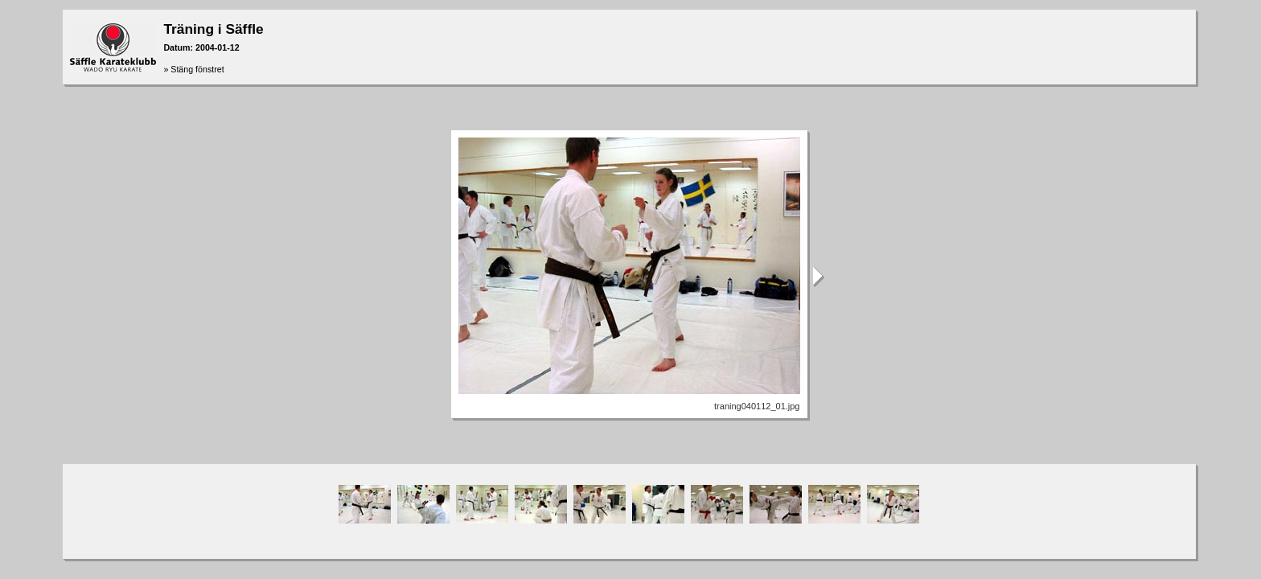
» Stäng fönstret (193, 69)
